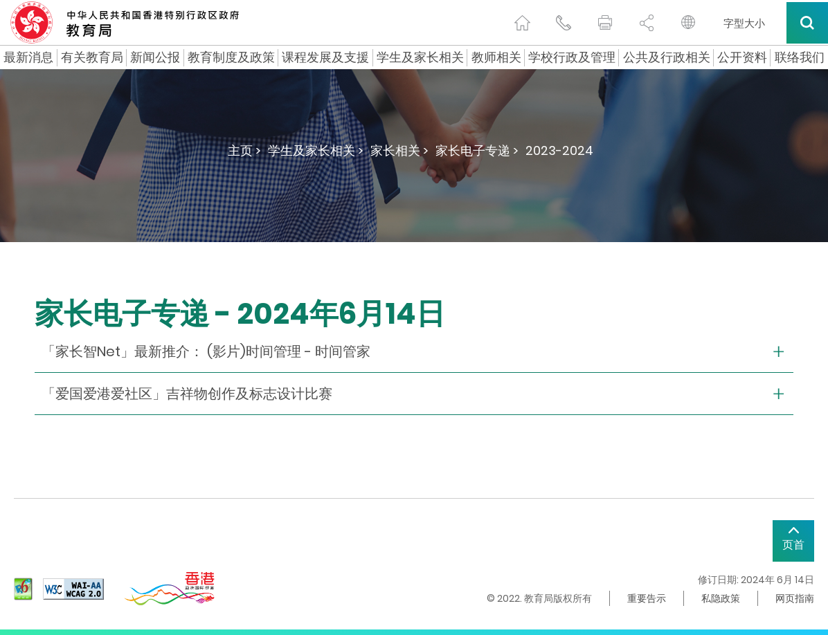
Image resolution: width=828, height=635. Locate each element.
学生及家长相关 (420, 57)
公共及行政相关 (666, 57)
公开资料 (742, 57)
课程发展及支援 (325, 57)
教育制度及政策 (231, 57)
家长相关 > (399, 150)
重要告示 (646, 598)
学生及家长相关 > (315, 150)
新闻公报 (155, 57)
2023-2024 (559, 150)
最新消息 (28, 57)
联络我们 (800, 57)
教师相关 (496, 57)
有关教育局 (92, 57)
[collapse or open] (414, 352)
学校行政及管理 (571, 57)
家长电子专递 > (477, 150)
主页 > (244, 150)
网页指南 (794, 598)
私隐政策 (720, 598)
